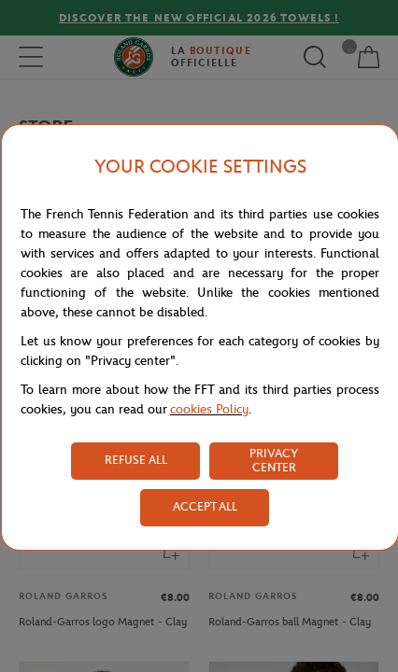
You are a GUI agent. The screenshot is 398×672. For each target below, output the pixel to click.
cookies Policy (209, 409)
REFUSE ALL (136, 460)
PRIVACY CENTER (273, 460)
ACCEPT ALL (205, 506)
